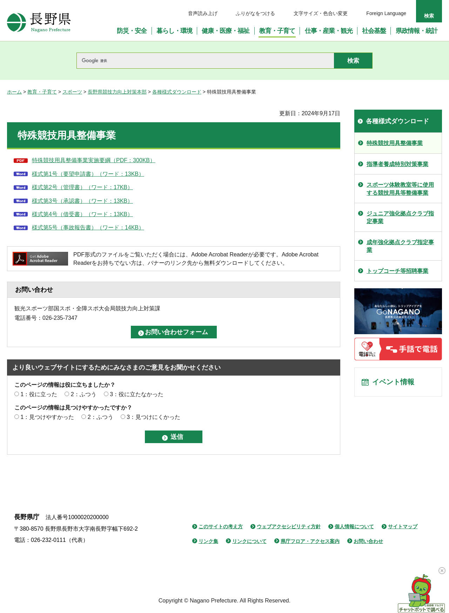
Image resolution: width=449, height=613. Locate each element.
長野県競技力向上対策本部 (117, 92)
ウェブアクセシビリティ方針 (289, 526)
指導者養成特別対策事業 (397, 164)
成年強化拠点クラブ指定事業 (400, 246)
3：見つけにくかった (153, 417)
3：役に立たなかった (136, 394)
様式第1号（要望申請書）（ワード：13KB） (88, 174)
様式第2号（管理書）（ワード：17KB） (82, 187)
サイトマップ (402, 526)
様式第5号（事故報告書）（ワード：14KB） (88, 227)
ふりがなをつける (255, 13)
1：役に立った (38, 394)
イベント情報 (393, 382)
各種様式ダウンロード (176, 92)
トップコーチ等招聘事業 (397, 271)
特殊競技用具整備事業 (395, 143)
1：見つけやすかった (47, 417)
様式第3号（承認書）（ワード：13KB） (82, 201)
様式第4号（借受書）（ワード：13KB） (82, 214)
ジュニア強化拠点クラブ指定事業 (400, 217)
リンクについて (249, 541)
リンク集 (208, 541)
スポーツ (72, 92)
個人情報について (354, 526)
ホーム (14, 92)
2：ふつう (83, 394)
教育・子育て (42, 92)
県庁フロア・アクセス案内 (310, 541)
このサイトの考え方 (221, 526)
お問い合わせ (368, 541)
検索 (429, 16)
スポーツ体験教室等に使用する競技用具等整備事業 (400, 188)
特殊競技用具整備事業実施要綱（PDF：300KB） (93, 160)
